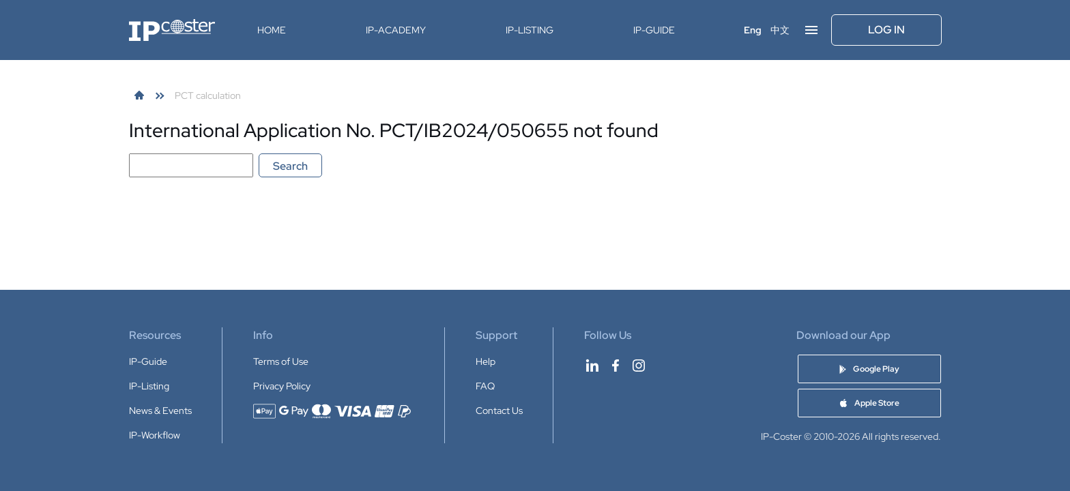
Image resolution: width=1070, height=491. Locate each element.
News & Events (160, 410)
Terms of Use (280, 361)
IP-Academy (396, 30)
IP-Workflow (154, 435)
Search (290, 166)
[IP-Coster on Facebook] (615, 365)
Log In (886, 30)
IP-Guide (654, 30)
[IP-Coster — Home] (172, 30)
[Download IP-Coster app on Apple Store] (869, 403)
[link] (139, 95)
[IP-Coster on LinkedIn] (592, 365)
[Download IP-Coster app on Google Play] (869, 369)
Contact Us (499, 410)
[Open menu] (811, 30)
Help (485, 361)
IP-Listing (529, 30)
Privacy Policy (281, 386)
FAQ (485, 386)
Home (271, 30)
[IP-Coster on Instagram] (639, 365)
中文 (780, 30)
